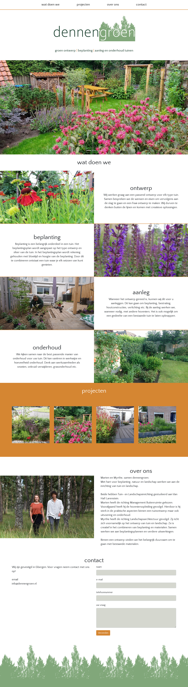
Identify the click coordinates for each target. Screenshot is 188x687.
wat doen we (50, 4)
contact (141, 4)
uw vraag (101, 605)
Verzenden (103, 633)
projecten (83, 4)
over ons (113, 4)
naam (99, 567)
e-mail (99, 579)
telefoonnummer (104, 592)
